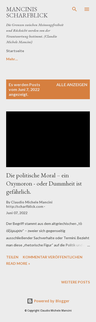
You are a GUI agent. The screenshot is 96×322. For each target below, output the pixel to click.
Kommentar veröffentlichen (52, 257)
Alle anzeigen (71, 84)
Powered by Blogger (48, 300)
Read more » (18, 263)
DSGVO (12, 59)
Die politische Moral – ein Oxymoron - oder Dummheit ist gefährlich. (44, 183)
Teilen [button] (12, 257)
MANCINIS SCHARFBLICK (27, 12)
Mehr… (38, 59)
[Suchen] (74, 9)
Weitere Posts (75, 282)
